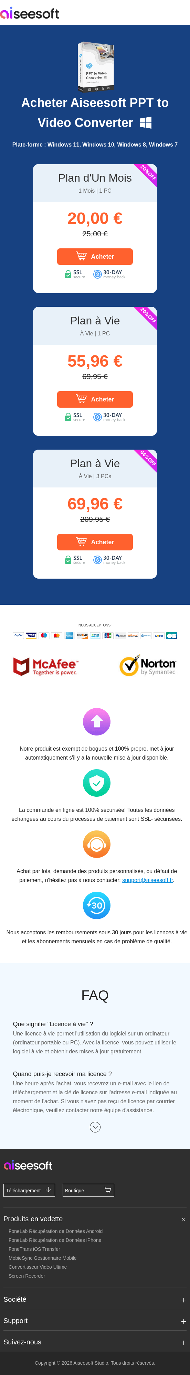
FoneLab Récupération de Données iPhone (55, 1240)
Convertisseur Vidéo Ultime (38, 1267)
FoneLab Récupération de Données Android (56, 1231)
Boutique (88, 1190)
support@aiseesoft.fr (147, 880)
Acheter (95, 255)
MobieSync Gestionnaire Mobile (43, 1258)
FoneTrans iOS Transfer (34, 1249)
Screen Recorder (27, 1276)
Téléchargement (29, 1190)
